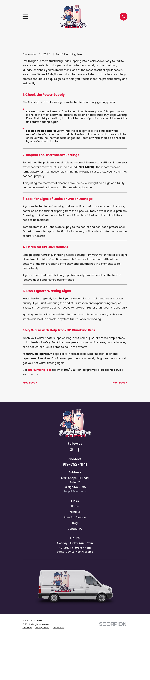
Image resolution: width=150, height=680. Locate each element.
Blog (75, 523)
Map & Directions (75, 491)
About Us (75, 512)
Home (75, 506)
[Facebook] (78, 450)
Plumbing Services (75, 517)
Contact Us (75, 529)
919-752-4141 (75, 464)
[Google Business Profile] (71, 450)
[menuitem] (27, 627)
